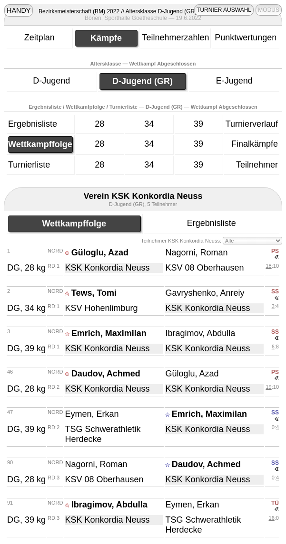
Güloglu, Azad (99, 252)
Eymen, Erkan (91, 414)
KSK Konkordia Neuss (107, 267)
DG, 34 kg (26, 308)
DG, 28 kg (26, 267)
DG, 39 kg (26, 348)
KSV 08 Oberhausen (204, 267)
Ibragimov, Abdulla (200, 333)
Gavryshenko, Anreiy (204, 293)
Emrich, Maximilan (109, 333)
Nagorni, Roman (196, 252)
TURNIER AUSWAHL (224, 10)
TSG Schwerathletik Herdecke (102, 434)
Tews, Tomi (94, 293)
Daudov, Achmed (105, 373)
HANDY (18, 10)
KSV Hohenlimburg (101, 308)
